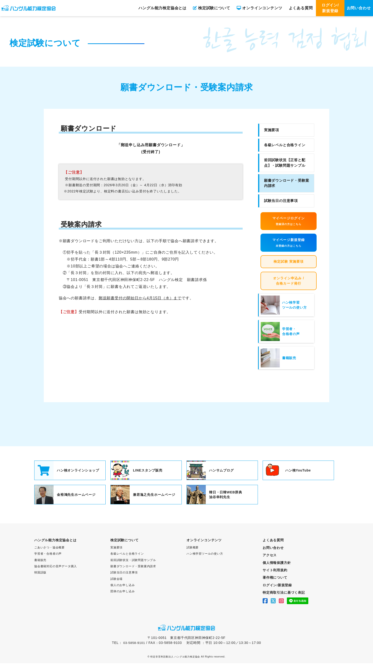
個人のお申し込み (122, 589)
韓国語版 (40, 576)
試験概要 (192, 552)
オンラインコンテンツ (259, 8)
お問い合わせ (359, 8)
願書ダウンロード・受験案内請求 (286, 183)
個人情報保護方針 (277, 567)
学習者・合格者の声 (48, 558)
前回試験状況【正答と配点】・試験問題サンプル (284, 162)
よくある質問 (301, 8)
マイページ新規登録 (289, 245)
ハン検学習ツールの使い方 (204, 558)
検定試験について (211, 8)
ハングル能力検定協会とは (162, 8)
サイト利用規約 (275, 574)
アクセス (270, 560)
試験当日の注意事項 (281, 201)
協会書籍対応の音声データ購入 (55, 570)
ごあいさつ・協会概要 (49, 552)
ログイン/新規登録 (330, 8)
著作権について (275, 582)
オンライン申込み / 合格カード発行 (288, 285)
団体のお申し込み (122, 595)
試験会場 (116, 583)
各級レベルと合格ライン (284, 145)
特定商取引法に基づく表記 (284, 596)
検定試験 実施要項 (289, 264)
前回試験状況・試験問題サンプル (133, 564)
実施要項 (271, 130)
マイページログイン (289, 222)
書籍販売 (40, 564)
